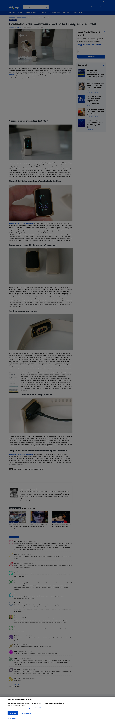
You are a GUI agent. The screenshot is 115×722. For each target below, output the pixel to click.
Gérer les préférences (25, 713)
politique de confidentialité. (33, 708)
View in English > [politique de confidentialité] (12, 718)
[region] (57, 709)
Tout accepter (12, 713)
